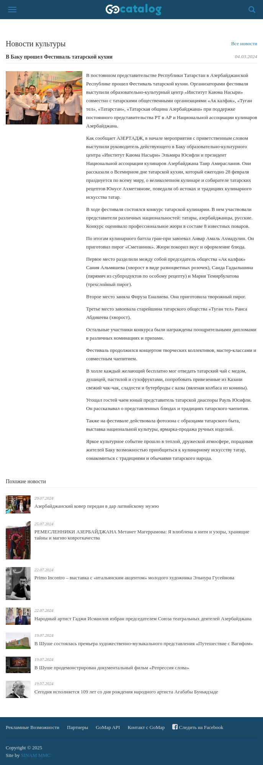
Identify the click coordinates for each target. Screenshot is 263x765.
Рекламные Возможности (32, 727)
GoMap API (108, 727)
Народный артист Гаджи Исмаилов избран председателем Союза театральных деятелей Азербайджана (143, 618)
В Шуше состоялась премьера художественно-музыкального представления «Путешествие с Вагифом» (143, 643)
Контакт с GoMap (146, 727)
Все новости (244, 43)
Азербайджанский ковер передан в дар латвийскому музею (96, 506)
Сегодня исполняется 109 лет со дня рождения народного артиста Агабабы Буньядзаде (126, 692)
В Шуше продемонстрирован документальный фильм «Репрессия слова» (111, 667)
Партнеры (77, 727)
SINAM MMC (36, 755)
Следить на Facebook (197, 727)
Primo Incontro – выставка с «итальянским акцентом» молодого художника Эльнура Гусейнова (134, 577)
